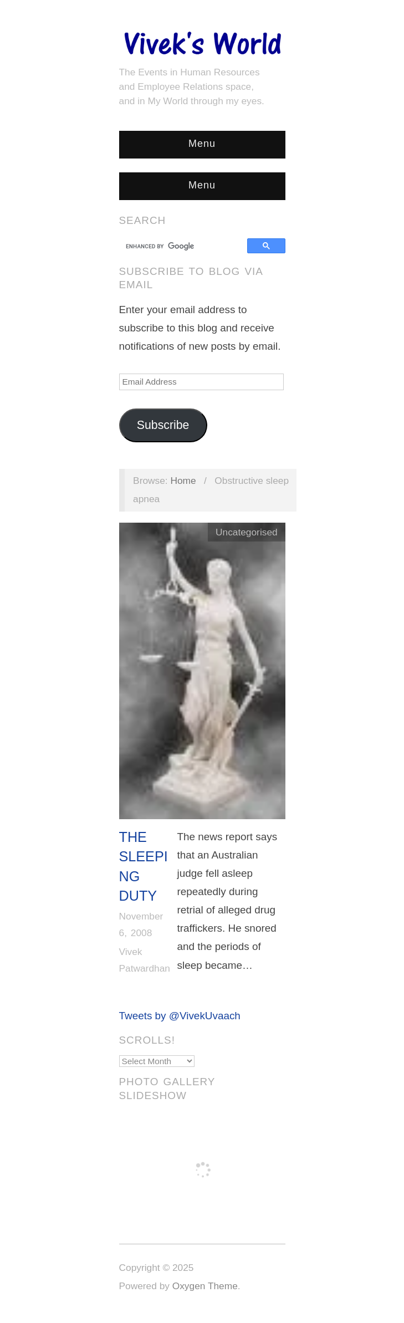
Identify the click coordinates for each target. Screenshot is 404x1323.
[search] (185, 246)
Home (183, 480)
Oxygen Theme (205, 1285)
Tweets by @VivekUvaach (180, 1015)
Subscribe (163, 425)
